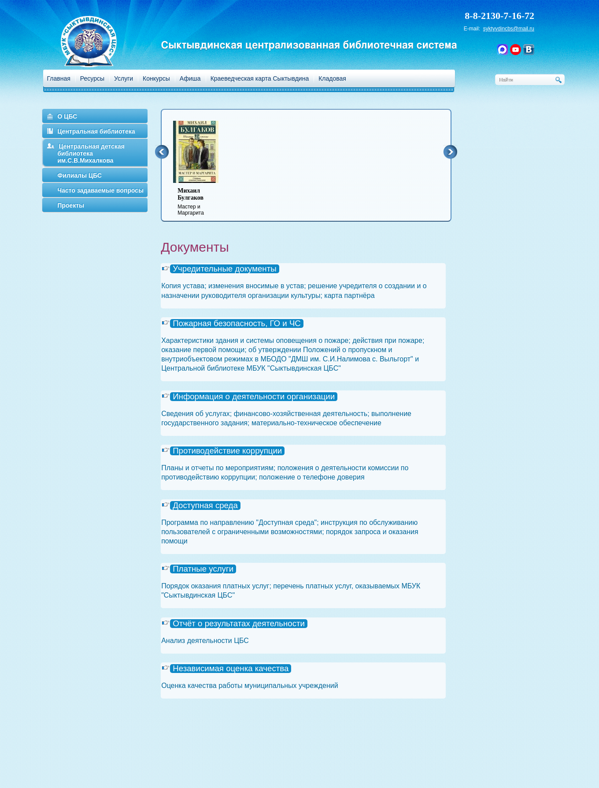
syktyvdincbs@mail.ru (508, 29)
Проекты (70, 205)
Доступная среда (205, 505)
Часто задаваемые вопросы (100, 190)
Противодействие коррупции (227, 450)
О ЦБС (67, 116)
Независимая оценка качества (230, 668)
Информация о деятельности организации (254, 396)
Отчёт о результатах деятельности (239, 623)
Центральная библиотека (96, 131)
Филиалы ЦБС (79, 175)
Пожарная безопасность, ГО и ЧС (237, 323)
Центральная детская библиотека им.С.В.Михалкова (91, 153)
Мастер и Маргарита (201, 201)
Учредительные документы (224, 268)
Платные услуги (203, 569)
